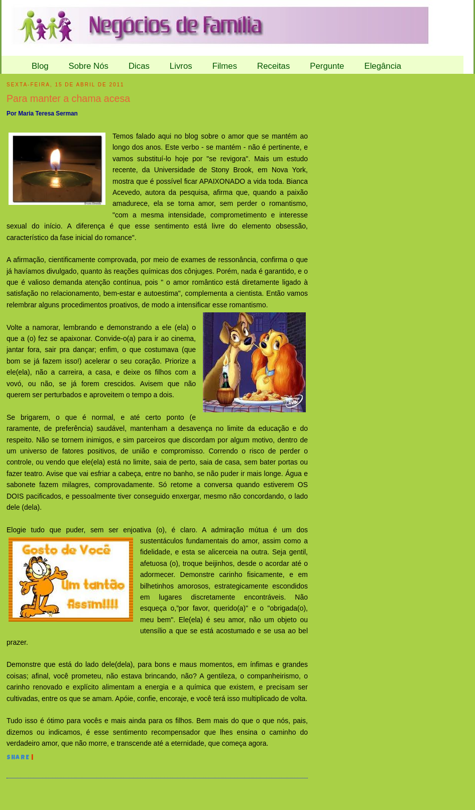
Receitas (273, 66)
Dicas (139, 66)
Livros (181, 66)
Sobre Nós (88, 66)
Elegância (382, 66)
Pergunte (327, 66)
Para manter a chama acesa (68, 98)
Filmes (224, 66)
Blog (40, 66)
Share (18, 758)
